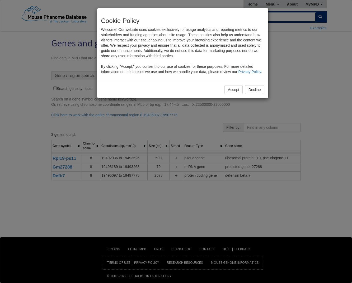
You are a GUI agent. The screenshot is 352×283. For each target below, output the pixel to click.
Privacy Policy (249, 72)
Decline (254, 90)
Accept (233, 90)
